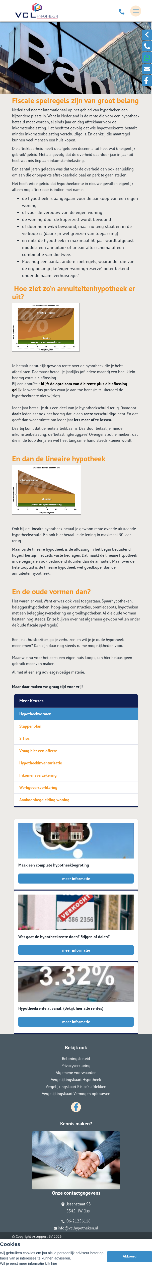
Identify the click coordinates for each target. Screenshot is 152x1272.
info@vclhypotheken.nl (76, 1227)
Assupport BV (42, 1236)
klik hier (51, 1263)
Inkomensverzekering (38, 775)
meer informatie (76, 878)
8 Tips (24, 738)
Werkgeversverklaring (38, 787)
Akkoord (129, 1256)
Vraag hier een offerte (38, 750)
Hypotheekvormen (35, 713)
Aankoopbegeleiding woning (44, 799)
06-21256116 (76, 1220)
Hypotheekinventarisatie (40, 762)
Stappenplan (30, 726)
